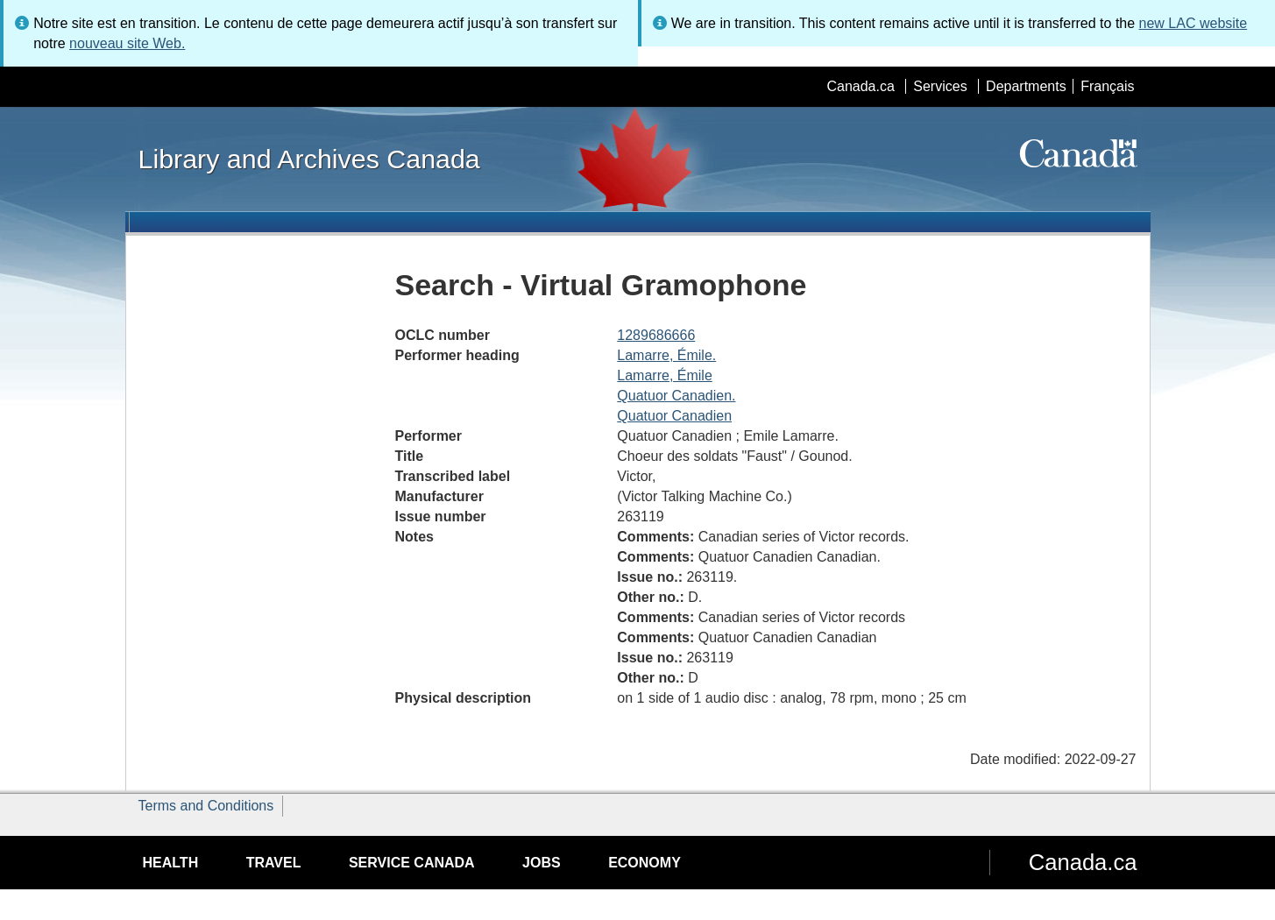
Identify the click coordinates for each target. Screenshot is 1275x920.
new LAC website (1193, 23)
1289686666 (656, 335)
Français (1107, 86)
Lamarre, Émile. (666, 355)
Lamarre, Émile (664, 375)
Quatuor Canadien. (676, 395)
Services (940, 86)
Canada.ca (860, 86)
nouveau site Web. (127, 43)
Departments (1026, 86)
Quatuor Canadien (674, 415)
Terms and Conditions (206, 805)
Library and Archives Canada (309, 158)
